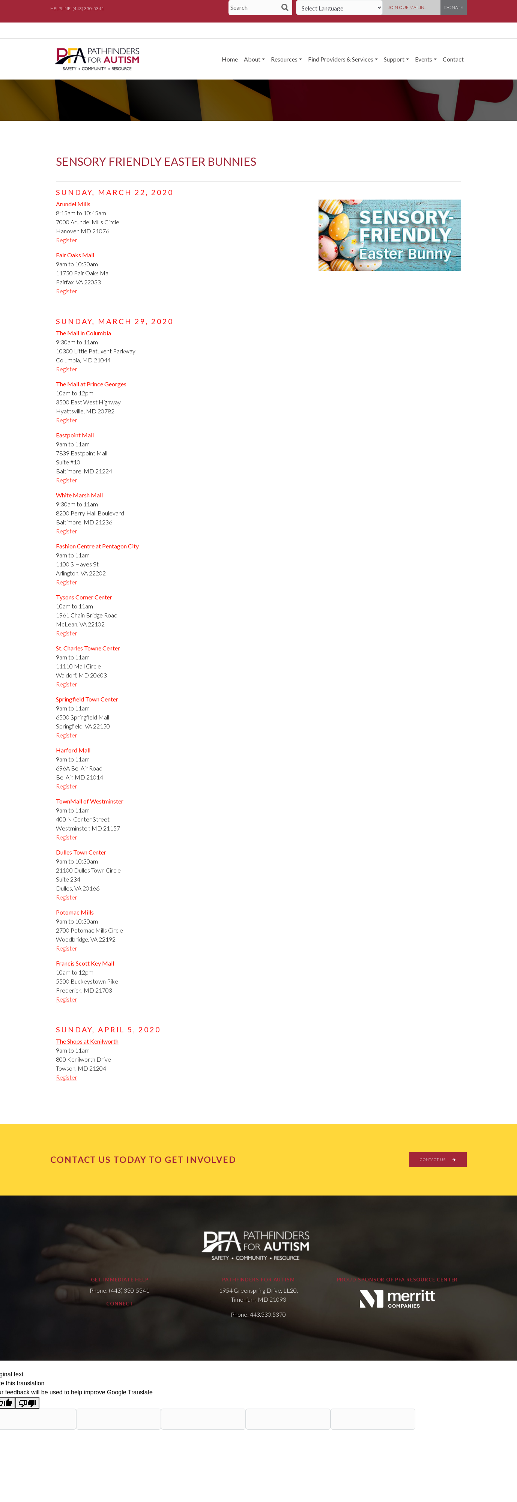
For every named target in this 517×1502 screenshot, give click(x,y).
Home (230, 59)
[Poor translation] (27, 1403)
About (252, 59)
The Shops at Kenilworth (87, 1041)
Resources (284, 59)
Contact (453, 59)
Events (423, 59)
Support (394, 59)
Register (66, 239)
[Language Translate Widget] (339, 7)
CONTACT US (438, 1159)
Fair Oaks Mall (75, 254)
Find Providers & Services (340, 59)
